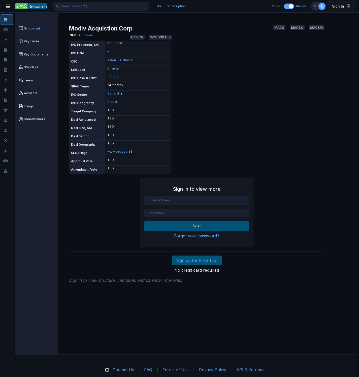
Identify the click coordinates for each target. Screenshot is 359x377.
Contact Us (123, 369)
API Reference (250, 369)
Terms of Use (175, 369)
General (113, 93)
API (159, 6)
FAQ (148, 369)
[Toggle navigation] (8, 6)
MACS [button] (279, 27)
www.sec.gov (119, 151)
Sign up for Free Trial (196, 260)
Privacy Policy (212, 369)
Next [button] (196, 226)
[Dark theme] (321, 6)
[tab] (36, 28)
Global (112, 102)
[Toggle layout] (289, 6)
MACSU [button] (297, 27)
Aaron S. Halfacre (120, 60)
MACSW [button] (316, 27)
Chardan (113, 68)
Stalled (88, 35)
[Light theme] (314, 6)
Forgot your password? (196, 235)
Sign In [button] (341, 6)
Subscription (176, 6)
